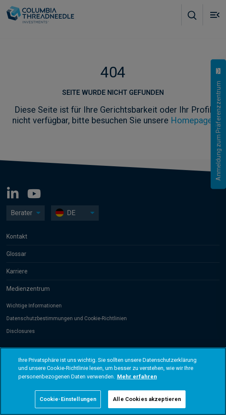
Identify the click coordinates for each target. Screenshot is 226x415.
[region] (113, 381)
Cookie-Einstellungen (68, 399)
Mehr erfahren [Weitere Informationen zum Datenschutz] (137, 376)
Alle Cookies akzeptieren (147, 399)
